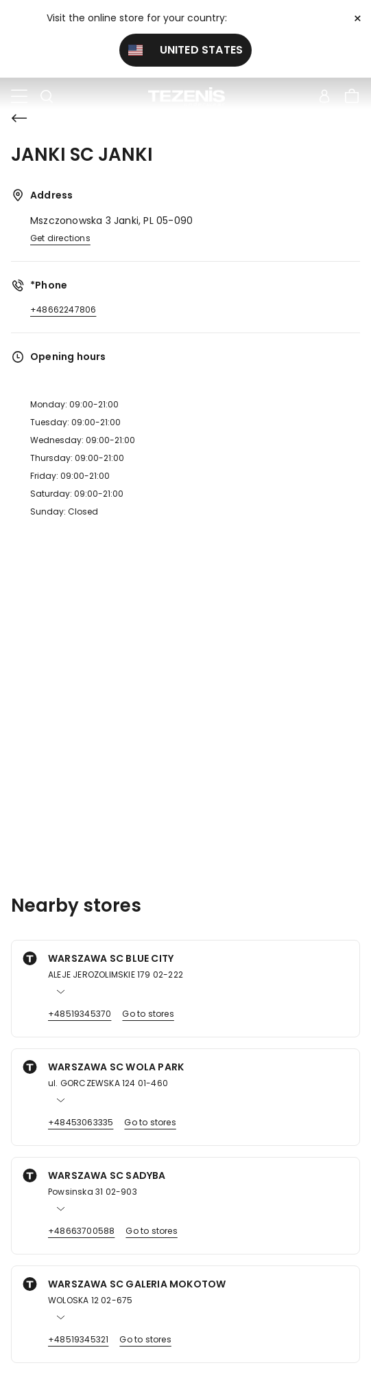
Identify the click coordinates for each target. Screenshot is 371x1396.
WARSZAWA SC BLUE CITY (110, 958)
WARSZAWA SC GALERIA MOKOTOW (137, 1284)
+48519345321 (78, 1339)
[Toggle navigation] (19, 97)
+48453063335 (80, 1122)
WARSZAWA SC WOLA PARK (116, 1067)
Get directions (60, 238)
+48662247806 (63, 309)
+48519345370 (79, 1014)
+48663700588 (81, 1231)
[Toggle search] (46, 97)
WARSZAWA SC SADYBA (107, 1175)
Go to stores (147, 1014)
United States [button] (185, 50)
